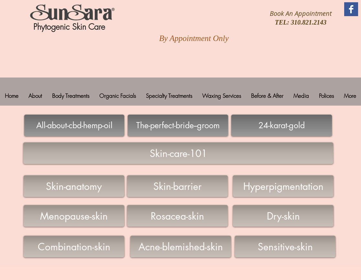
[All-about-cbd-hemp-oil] (74, 125)
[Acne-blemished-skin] (180, 246)
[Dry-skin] (283, 216)
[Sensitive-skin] (285, 246)
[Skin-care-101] (178, 153)
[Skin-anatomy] (74, 186)
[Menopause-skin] (74, 216)
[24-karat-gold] (281, 125)
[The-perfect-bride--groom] (178, 125)
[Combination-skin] (74, 246)
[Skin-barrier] (177, 186)
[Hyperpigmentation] (283, 186)
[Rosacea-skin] (177, 216)
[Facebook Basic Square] (351, 9)
